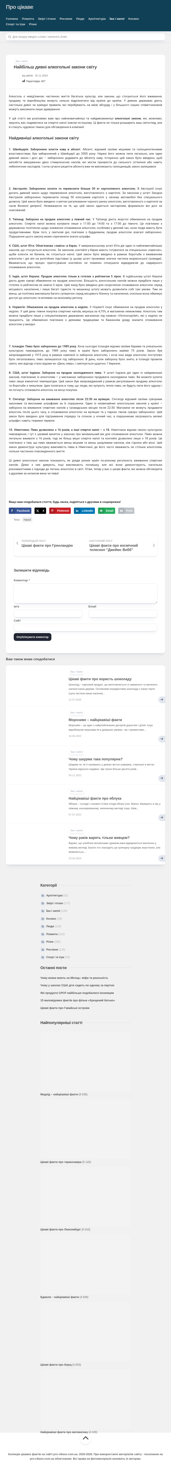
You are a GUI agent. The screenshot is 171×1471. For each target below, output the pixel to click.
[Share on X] (40, 511)
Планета (28, 18)
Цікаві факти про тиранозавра (60, 1162)
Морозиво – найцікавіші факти (95, 720)
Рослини (66, 18)
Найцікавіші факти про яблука (95, 798)
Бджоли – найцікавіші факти (59, 1297)
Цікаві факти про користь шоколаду (100, 679)
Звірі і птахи (47, 18)
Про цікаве (19, 7)
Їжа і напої (117, 18)
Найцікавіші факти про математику (64, 1432)
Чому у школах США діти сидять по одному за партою (77, 985)
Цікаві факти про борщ (56, 1364)
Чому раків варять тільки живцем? (99, 838)
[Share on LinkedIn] (84, 511)
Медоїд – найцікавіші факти (59, 1094)
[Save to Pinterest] (60, 511)
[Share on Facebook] (20, 511)
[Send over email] (106, 511)
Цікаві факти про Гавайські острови (64, 1008)
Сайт (17, 620)
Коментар (22, 580)
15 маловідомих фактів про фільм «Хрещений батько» (77, 1000)
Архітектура (97, 18)
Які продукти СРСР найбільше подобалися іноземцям (77, 992)
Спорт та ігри (15, 24)
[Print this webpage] (126, 511)
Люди (80, 18)
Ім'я (16, 606)
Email (92, 606)
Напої (27, 519)
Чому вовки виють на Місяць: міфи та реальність (74, 977)
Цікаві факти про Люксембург (60, 1229)
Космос (133, 18)
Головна (12, 18)
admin (29, 75)
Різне (33, 24)
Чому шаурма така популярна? (96, 759)
